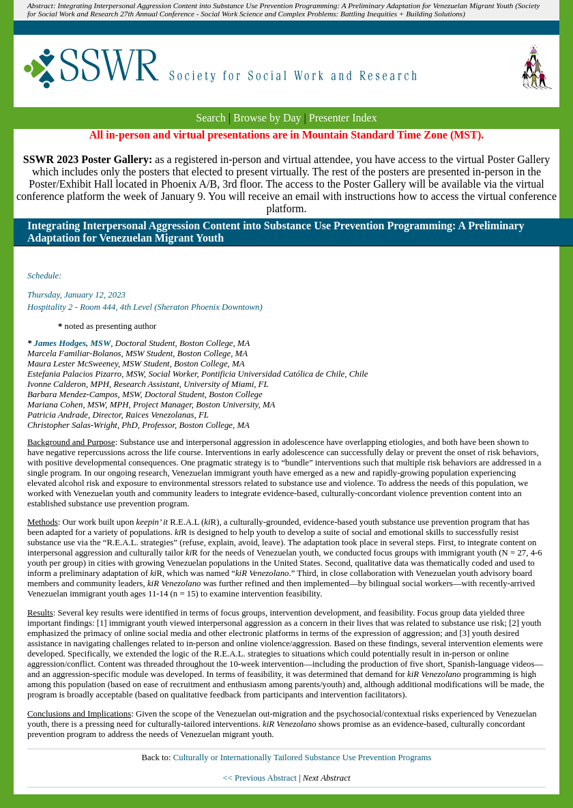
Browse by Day (267, 118)
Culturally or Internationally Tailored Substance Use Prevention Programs (302, 757)
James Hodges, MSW (72, 343)
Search (211, 118)
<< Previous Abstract (260, 778)
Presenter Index (343, 118)
